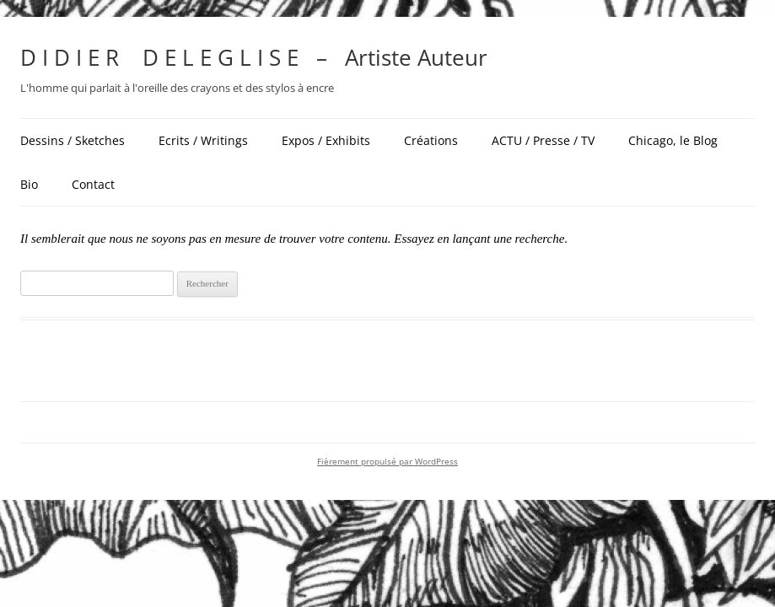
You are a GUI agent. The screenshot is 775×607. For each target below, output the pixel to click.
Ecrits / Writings (203, 140)
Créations (431, 140)
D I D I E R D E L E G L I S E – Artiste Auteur (253, 57)
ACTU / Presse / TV (543, 140)
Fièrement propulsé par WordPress (387, 461)
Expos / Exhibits (326, 140)
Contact (93, 184)
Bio (29, 184)
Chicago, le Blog (673, 140)
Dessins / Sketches (72, 140)
